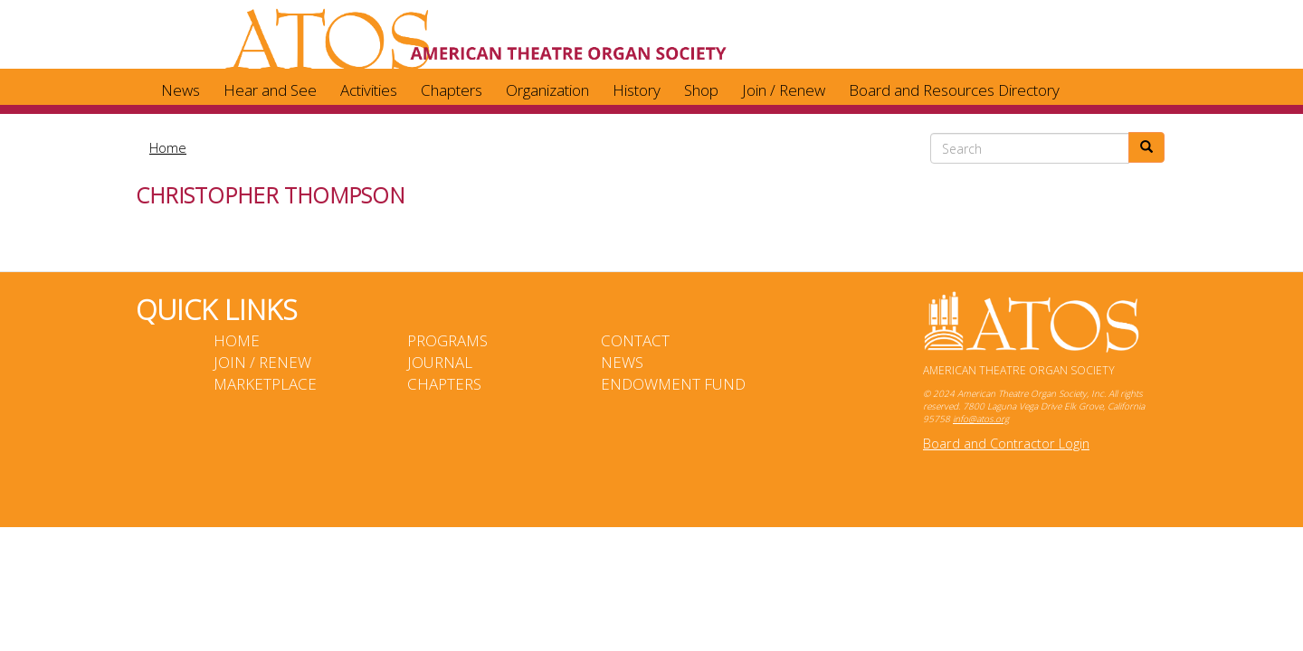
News (180, 90)
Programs (447, 340)
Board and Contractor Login (1006, 443)
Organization (547, 90)
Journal (439, 362)
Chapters (451, 90)
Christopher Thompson (270, 195)
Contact (635, 340)
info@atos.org (981, 418)
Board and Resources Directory (954, 90)
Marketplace (265, 383)
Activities (368, 90)
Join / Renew (783, 90)
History (637, 90)
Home (167, 147)
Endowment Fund (673, 383)
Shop (701, 90)
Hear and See (270, 90)
